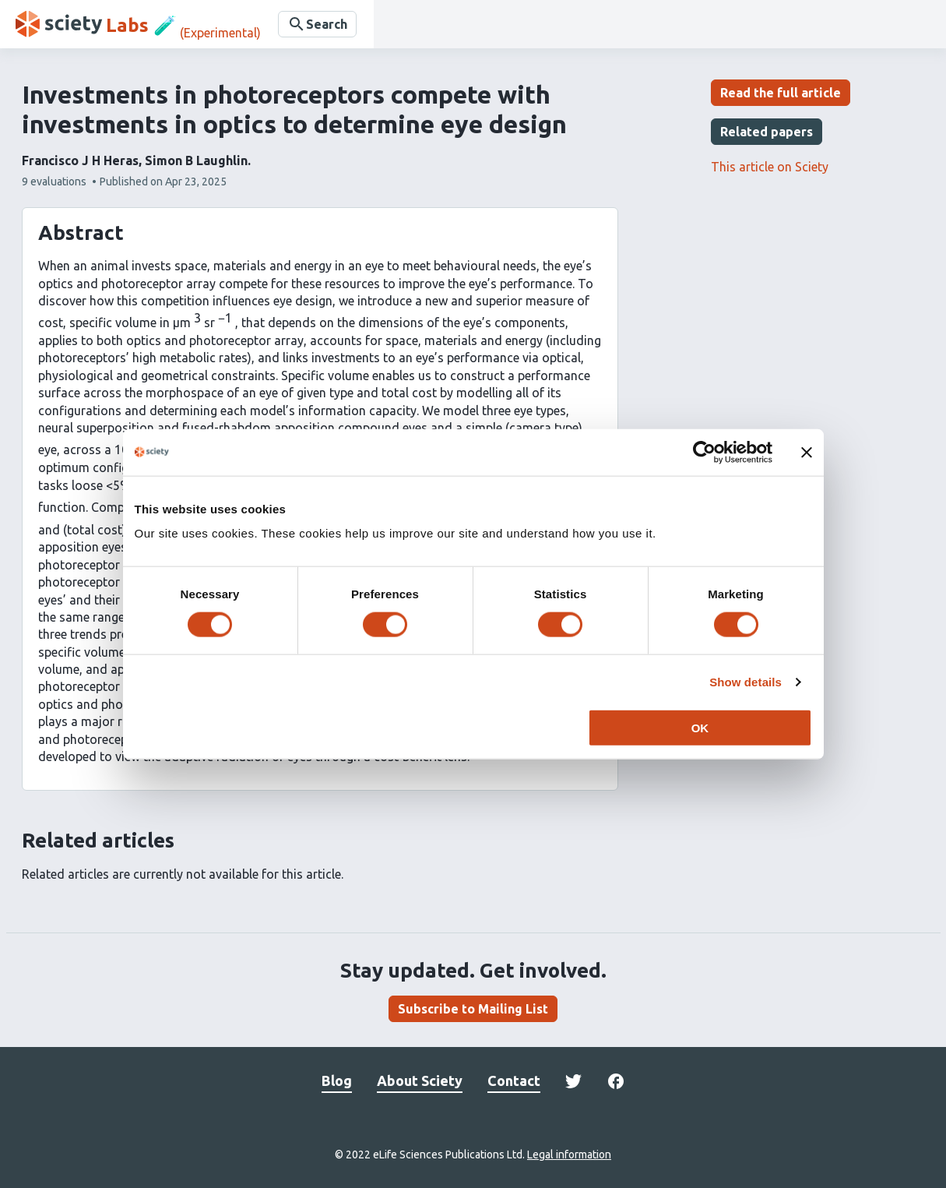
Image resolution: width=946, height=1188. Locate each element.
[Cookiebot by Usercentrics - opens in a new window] (704, 452)
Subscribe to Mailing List (473, 1009)
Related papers (766, 132)
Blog (337, 1080)
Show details (745, 681)
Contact (513, 1080)
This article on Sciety (769, 167)
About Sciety (419, 1080)
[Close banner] (806, 451)
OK (700, 728)
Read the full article (780, 93)
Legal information (569, 1154)
